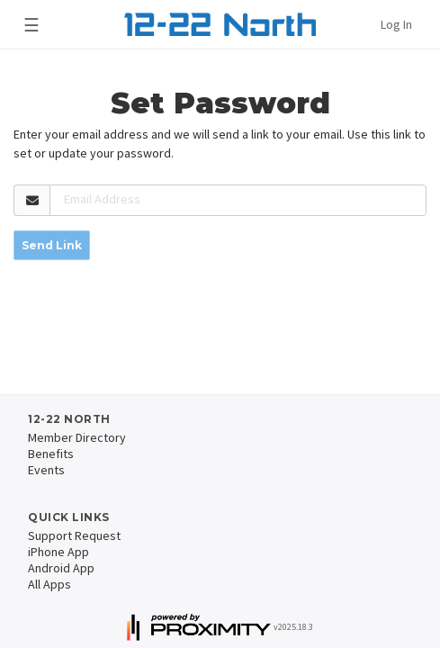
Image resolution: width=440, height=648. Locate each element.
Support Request (74, 535)
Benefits (51, 454)
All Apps (49, 584)
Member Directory (77, 437)
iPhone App (58, 552)
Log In (396, 24)
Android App (61, 568)
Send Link (52, 245)
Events (46, 470)
